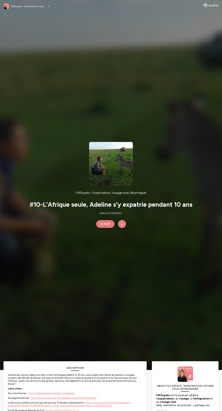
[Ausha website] (211, 5)
